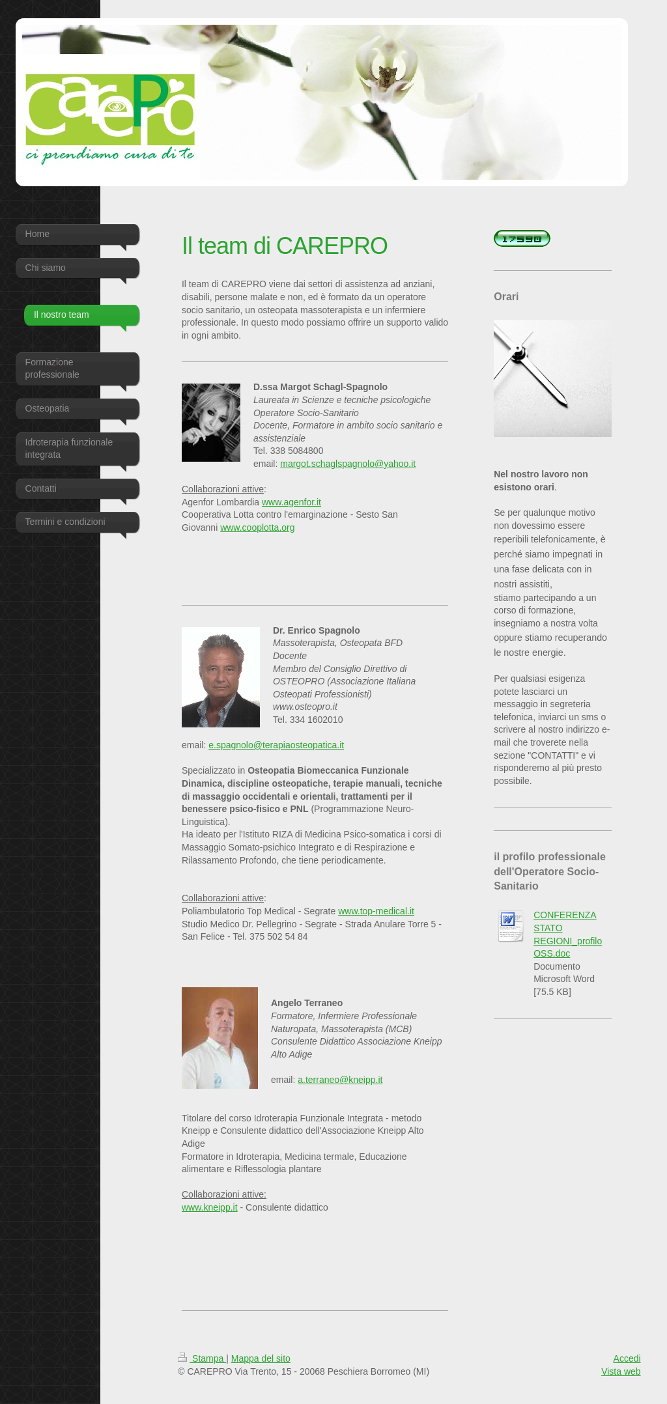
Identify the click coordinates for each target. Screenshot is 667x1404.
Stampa (202, 1358)
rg (290, 527)
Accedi (627, 1358)
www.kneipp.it (210, 1207)
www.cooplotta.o (253, 527)
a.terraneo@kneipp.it (340, 1079)
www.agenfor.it (291, 502)
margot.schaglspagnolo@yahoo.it (348, 463)
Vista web (620, 1371)
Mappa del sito (261, 1358)
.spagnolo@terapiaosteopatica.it (279, 745)
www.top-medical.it (376, 911)
